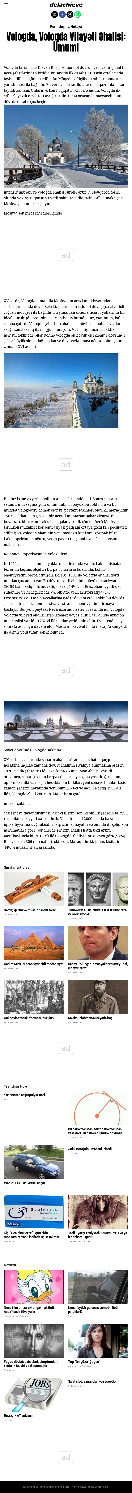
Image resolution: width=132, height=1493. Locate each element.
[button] (6, 4)
